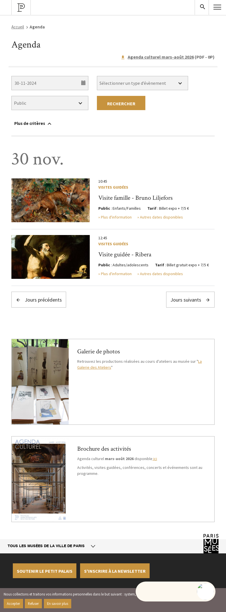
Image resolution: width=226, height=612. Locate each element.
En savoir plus (57, 603)
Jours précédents (39, 299)
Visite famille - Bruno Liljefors (135, 198)
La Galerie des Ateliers (139, 364)
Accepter (13, 603)
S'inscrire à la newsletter (115, 571)
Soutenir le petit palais (44, 571)
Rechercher (121, 103)
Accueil (17, 27)
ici (154, 458)
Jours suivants (190, 299)
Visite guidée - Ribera (124, 254)
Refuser (33, 603)
